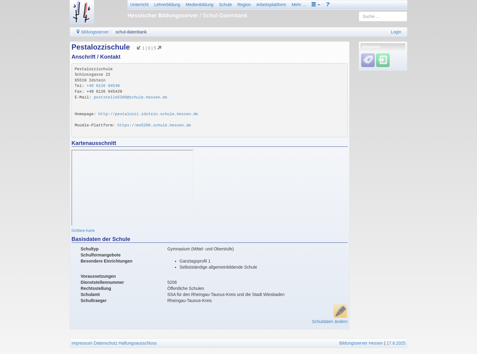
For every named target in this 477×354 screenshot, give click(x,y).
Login (396, 31)
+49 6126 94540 (103, 86)
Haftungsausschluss (138, 343)
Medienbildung (199, 4)
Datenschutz (105, 343)
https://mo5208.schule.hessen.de (154, 125)
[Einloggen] (382, 60)
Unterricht (139, 4)
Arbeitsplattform (271, 4)
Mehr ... (299, 4)
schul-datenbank (131, 31)
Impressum (81, 343)
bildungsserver (92, 31)
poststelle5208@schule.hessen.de (130, 97)
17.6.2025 (396, 343)
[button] (315, 4)
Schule (225, 4)
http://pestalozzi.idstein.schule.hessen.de (148, 114)
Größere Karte (83, 231)
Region (244, 4)
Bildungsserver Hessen (361, 343)
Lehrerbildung (167, 4)
